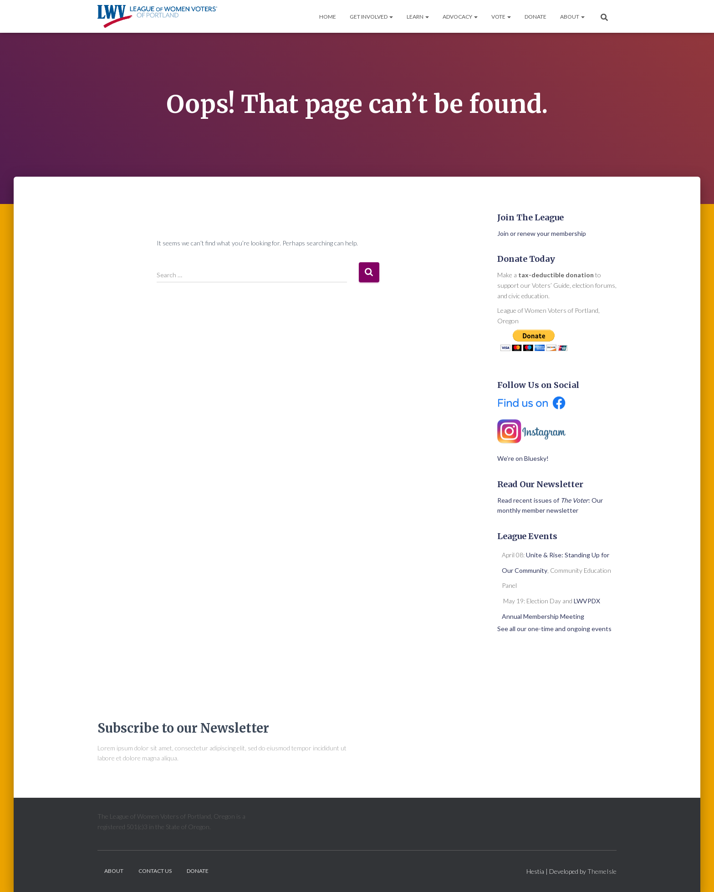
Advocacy (460, 16)
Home (327, 16)
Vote (501, 16)
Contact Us (155, 870)
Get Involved (371, 16)
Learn (418, 16)
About (572, 16)
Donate (535, 16)
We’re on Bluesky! (523, 458)
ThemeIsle (602, 871)
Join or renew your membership (541, 233)
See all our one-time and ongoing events (554, 628)
